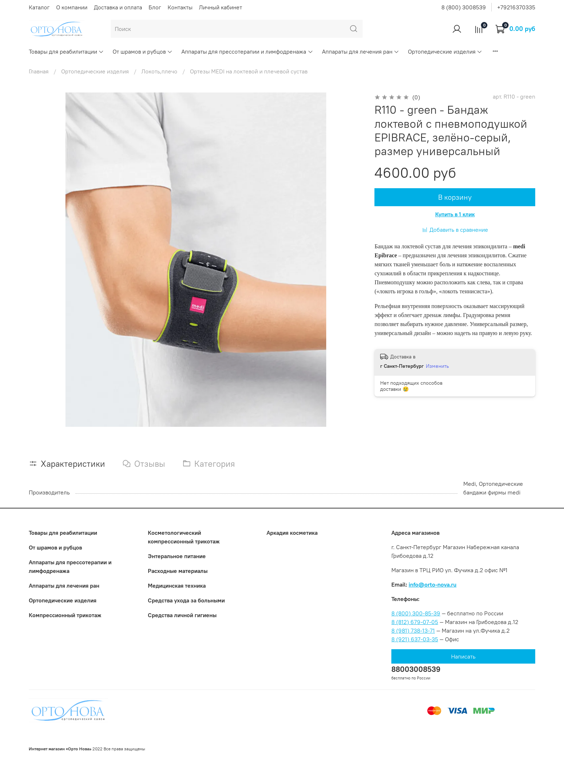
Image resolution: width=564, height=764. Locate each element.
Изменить (437, 366)
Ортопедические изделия (445, 51)
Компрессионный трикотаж (65, 615)
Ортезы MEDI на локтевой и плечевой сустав (249, 71)
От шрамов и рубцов (143, 51)
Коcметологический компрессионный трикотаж (184, 537)
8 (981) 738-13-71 (413, 630)
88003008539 (416, 669)
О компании (71, 7)
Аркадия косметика (292, 532)
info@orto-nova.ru (432, 584)
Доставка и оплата (118, 7)
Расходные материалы (178, 570)
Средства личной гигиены (182, 615)
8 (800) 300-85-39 (415, 613)
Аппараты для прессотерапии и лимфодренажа (247, 51)
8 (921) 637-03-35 (414, 639)
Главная (39, 71)
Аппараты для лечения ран (360, 51)
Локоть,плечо (159, 71)
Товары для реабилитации (66, 51)
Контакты (180, 7)
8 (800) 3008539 (463, 7)
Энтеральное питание (177, 556)
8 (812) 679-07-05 (414, 621)
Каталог (39, 7)
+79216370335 (516, 7)
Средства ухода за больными (186, 600)
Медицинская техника (177, 585)
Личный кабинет (220, 7)
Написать (463, 656)
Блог (155, 7)
